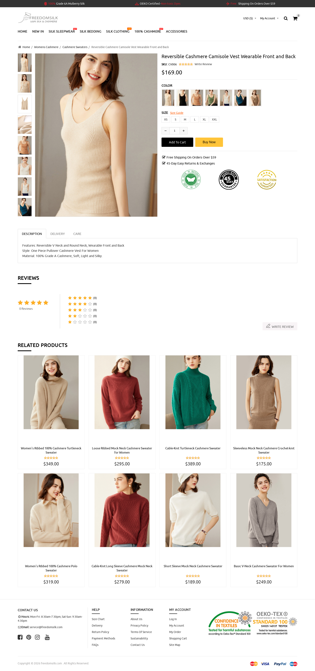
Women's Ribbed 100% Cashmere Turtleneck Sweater (51, 450)
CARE (77, 233)
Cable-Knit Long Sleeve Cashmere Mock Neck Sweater (122, 568)
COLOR (167, 85)
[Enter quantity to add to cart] (175, 130)
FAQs (95, 644)
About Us (136, 619)
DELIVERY (57, 233)
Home (26, 46)
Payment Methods (103, 638)
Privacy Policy (139, 625)
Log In (173, 619)
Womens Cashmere (46, 46)
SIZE (165, 112)
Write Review (203, 63)
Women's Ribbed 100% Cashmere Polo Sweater (51, 568)
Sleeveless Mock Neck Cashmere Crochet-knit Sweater (264, 450)
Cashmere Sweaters (74, 46)
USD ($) (248, 18)
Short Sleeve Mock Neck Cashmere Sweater (193, 568)
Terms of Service (141, 632)
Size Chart (98, 619)
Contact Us (138, 644)
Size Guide (176, 112)
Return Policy (100, 632)
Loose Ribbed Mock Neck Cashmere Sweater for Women (122, 450)
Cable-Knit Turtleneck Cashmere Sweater (193, 448)
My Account (176, 625)
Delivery (97, 625)
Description (32, 233)
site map (174, 644)
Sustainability (139, 638)
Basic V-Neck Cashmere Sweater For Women (264, 568)
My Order (175, 632)
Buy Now (209, 141)
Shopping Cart (178, 638)
